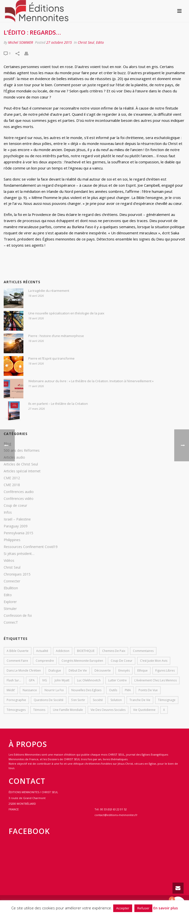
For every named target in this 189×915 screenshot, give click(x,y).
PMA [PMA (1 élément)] (128, 690)
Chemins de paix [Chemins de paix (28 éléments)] (113, 651)
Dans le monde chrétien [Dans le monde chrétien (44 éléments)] (24, 670)
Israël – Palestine (17, 519)
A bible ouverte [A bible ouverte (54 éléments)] (18, 651)
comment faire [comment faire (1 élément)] (17, 661)
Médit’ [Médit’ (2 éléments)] (11, 690)
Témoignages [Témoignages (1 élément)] (16, 710)
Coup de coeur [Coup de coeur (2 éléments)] (121, 661)
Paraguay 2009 (16, 526)
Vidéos (9, 560)
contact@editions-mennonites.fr (116, 815)
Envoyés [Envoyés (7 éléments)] (124, 670)
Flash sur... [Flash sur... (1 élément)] (14, 680)
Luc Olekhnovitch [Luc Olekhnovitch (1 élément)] (89, 680)
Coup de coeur (15, 505)
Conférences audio (19, 492)
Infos (8, 512)
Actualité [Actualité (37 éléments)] (42, 651)
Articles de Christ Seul (21, 464)
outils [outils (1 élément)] (113, 690)
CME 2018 (12, 485)
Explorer (10, 602)
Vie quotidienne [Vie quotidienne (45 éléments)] (144, 710)
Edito (100, 42)
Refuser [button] (143, 908)
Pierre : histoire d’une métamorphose (56, 336)
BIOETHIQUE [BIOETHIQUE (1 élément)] (85, 651)
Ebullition (11, 588)
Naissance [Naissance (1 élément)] (30, 690)
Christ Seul (86, 42)
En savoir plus (165, 907)
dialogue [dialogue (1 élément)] (54, 670)
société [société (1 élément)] (98, 700)
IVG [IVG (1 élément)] (44, 680)
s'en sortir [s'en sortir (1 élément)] (78, 700)
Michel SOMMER (20, 42)
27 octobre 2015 (59, 42)
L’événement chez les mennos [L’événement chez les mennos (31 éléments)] (155, 680)
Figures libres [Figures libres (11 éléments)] (165, 670)
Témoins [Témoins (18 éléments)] (39, 710)
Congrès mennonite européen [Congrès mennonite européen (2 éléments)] (82, 661)
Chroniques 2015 (17, 574)
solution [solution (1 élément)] (116, 700)
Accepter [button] (122, 908)
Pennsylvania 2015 (18, 533)
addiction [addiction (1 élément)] (62, 651)
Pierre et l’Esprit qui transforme (51, 358)
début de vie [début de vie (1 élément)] (78, 670)
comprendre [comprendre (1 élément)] (45, 661)
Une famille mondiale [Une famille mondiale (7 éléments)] (68, 710)
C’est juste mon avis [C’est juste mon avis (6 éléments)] (153, 661)
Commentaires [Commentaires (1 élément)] (143, 651)
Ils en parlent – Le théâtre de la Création (58, 403)
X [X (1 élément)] (164, 710)
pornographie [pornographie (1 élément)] (16, 700)
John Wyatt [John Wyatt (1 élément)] (62, 680)
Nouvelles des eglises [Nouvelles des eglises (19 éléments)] (86, 690)
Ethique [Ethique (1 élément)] (142, 670)
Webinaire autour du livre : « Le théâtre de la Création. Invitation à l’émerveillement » (91, 381)
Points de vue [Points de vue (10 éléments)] (148, 690)
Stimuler (10, 608)
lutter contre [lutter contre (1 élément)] (117, 680)
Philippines (12, 540)
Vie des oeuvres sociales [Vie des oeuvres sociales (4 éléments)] (108, 710)
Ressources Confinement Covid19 (31, 547)
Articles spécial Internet (22, 471)
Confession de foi (18, 615)
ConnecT (11, 622)
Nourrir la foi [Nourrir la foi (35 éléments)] (54, 690)
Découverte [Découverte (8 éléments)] (102, 670)
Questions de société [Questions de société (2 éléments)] (48, 700)
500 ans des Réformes (22, 450)
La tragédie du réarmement (48, 290)
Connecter (12, 581)
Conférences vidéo (18, 498)
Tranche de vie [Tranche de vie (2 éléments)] (139, 700)
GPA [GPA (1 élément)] (32, 680)
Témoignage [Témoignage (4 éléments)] (166, 700)
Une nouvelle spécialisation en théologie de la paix (66, 313)
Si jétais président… (19, 553)
